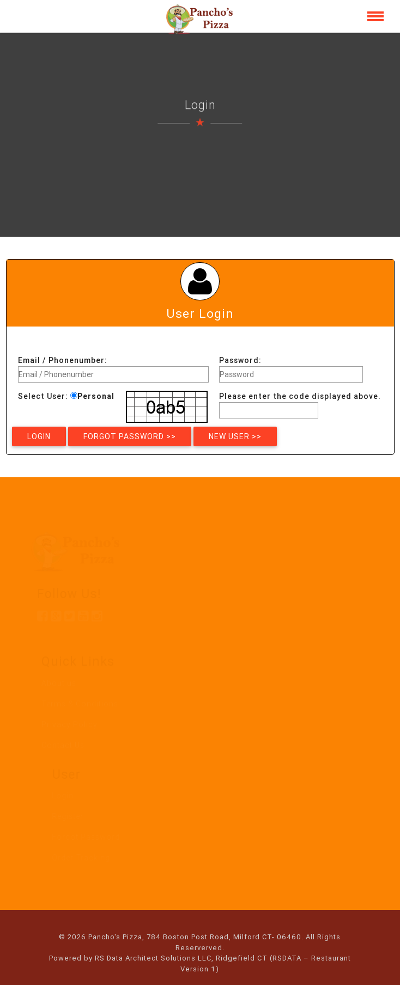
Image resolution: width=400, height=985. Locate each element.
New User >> (235, 436)
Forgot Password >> (129, 436)
